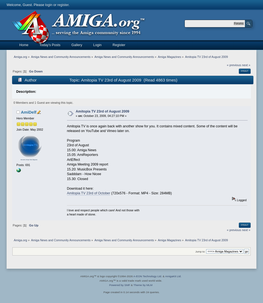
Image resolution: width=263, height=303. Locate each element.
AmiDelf (29, 112)
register (63, 5)
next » (246, 65)
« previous (234, 65)
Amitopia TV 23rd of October (88, 193)
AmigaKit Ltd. (173, 276)
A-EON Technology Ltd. (147, 276)
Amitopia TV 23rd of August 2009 (102, 111)
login (48, 5)
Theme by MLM (142, 285)
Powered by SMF (119, 285)
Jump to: (200, 251)
